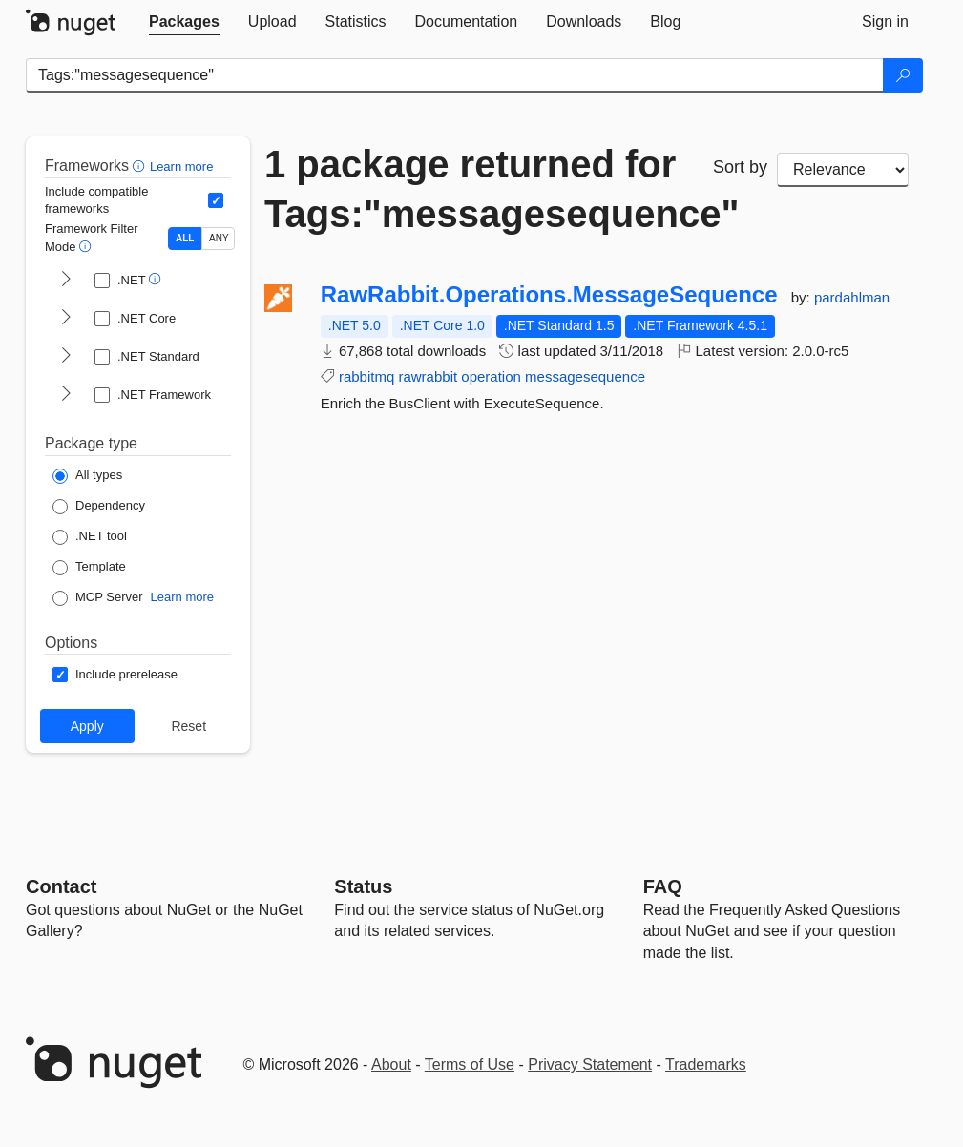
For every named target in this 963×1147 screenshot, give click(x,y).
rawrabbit (427, 376)
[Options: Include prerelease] (115, 674)
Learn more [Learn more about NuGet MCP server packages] (182, 597)
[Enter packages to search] (455, 75)
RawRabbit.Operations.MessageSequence (549, 294)
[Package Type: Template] (89, 568)
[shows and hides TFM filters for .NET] (66, 280)
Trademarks (705, 1064)
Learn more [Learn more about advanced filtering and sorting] (181, 166)
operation (491, 376)
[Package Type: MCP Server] (98, 598)
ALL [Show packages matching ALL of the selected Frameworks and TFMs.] (185, 238)
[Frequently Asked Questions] (662, 886)
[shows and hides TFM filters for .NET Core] (66, 319)
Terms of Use (469, 1064)
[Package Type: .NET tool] (90, 537)
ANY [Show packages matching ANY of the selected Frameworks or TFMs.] (219, 238)
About (391, 1064)
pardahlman (852, 297)
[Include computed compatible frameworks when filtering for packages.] (215, 200)
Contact (61, 886)
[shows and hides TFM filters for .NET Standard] (66, 357)
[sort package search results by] (843, 170)
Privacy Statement (590, 1064)
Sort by (740, 167)
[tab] (184, 22)
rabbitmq (366, 376)
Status (363, 886)
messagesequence (585, 376)
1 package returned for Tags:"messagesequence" (474, 189)
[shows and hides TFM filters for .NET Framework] (66, 395)
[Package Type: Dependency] (99, 506)
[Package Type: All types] (87, 476)
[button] (141, 165)
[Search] (903, 75)
